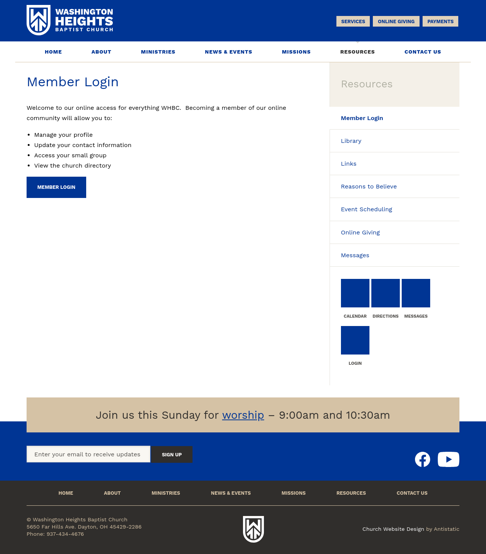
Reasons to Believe (369, 186)
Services (353, 21)
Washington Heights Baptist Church (253, 529)
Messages (355, 255)
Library (351, 140)
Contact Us (422, 52)
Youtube (448, 459)
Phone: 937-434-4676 (55, 534)
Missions (296, 52)
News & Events (228, 52)
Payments (441, 21)
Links (349, 163)
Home (53, 52)
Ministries (158, 52)
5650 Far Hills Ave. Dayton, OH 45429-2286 (84, 527)
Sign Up (171, 454)
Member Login (56, 187)
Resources (357, 52)
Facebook (422, 459)
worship (243, 414)
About (101, 52)
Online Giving (396, 21)
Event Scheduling (366, 209)
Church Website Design (393, 529)
